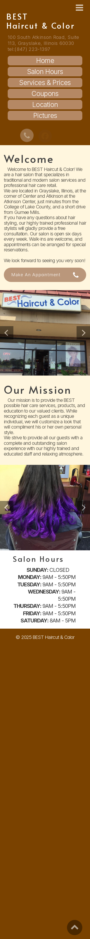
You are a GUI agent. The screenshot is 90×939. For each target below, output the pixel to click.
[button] (79, 7)
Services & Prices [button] (45, 83)
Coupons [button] (44, 94)
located (26, 191)
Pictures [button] (45, 115)
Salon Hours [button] (45, 72)
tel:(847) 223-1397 (29, 49)
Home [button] (45, 61)
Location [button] (45, 105)
